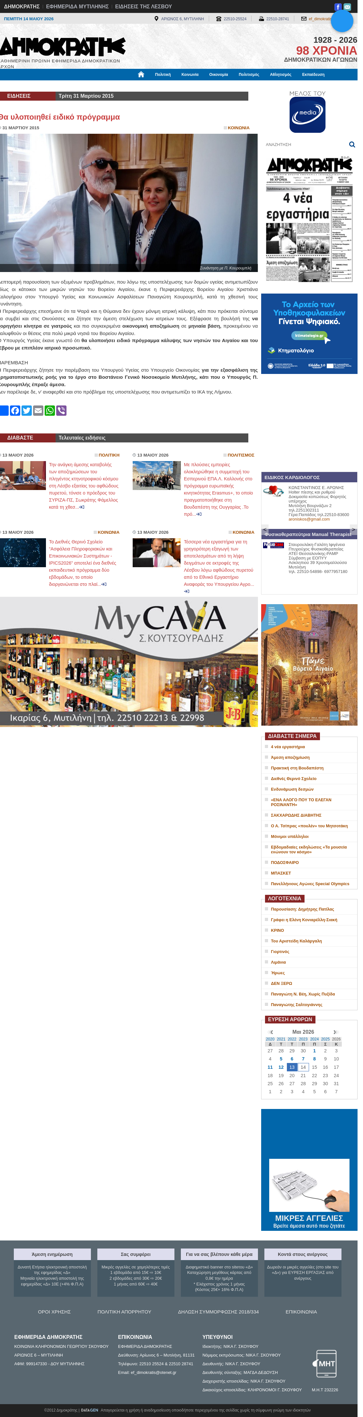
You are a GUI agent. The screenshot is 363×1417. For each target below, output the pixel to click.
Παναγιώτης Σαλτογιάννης (297, 1004)
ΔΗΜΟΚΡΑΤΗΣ (22, 6)
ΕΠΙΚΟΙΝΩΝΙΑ (301, 1311)
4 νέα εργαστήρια (288, 746)
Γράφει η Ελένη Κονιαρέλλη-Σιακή (304, 919)
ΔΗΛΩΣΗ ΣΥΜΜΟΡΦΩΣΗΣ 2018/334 (218, 1311)
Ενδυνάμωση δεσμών (292, 789)
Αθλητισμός (280, 74)
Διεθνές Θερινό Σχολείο (294, 778)
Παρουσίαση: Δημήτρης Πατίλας (302, 909)
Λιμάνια (278, 962)
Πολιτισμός (249, 74)
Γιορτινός (280, 951)
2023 (303, 1039)
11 (270, 1067)
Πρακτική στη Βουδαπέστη (297, 768)
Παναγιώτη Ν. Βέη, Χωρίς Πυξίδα (303, 994)
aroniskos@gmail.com (309, 519)
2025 (325, 1039)
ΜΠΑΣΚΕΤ (281, 873)
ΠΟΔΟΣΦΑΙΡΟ (285, 862)
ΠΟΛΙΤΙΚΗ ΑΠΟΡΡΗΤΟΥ (124, 1311)
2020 (270, 1039)
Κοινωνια (239, 127)
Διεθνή (155, 86)
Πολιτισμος (241, 455)
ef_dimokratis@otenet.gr (330, 19)
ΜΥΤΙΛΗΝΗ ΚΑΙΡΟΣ (309, 1135)
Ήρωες (278, 972)
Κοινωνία (190, 74)
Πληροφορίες (184, 86)
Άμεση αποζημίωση (290, 757)
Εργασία (49, 86)
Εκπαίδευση (313, 74)
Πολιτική (163, 74)
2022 (292, 1039)
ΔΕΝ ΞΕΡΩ (281, 983)
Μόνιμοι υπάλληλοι (290, 836)
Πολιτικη (109, 455)
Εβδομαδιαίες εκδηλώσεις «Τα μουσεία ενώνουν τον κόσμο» (309, 849)
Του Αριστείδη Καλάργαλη (296, 941)
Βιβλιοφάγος (79, 86)
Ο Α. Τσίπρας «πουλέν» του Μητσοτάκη (309, 825)
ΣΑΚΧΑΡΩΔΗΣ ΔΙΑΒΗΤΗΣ (296, 815)
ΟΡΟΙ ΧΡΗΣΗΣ (54, 1311)
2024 (314, 1039)
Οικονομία (218, 74)
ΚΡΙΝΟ (277, 930)
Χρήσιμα (130, 86)
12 (281, 1067)
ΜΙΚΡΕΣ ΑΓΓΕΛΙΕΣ (309, 1217)
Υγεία (107, 86)
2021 (281, 1039)
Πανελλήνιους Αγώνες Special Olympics (310, 883)
